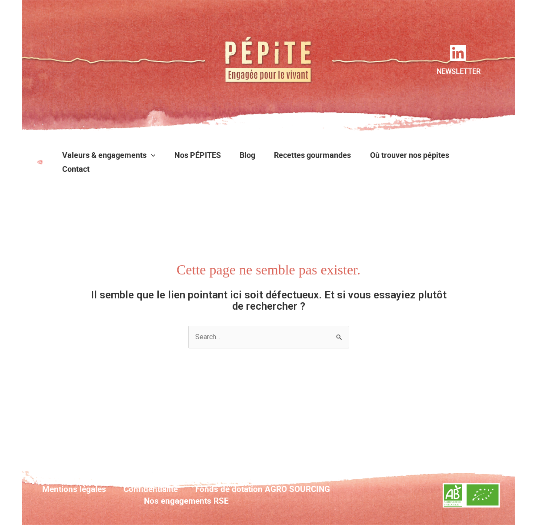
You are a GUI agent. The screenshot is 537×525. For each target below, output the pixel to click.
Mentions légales (74, 489)
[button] (153, 155)
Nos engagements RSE (186, 500)
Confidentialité (150, 489)
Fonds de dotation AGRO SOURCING (262, 489)
